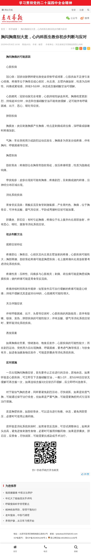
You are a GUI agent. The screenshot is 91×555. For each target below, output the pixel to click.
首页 (3, 29)
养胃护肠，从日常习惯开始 (19, 520)
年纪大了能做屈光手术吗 (18, 498)
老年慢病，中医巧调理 (17, 515)
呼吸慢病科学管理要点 (17, 504)
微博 (87, 18)
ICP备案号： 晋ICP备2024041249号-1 (31, 538)
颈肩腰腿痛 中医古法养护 (18, 492)
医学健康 (13, 29)
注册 (81, 10)
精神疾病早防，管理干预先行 (21, 509)
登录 (74, 10)
